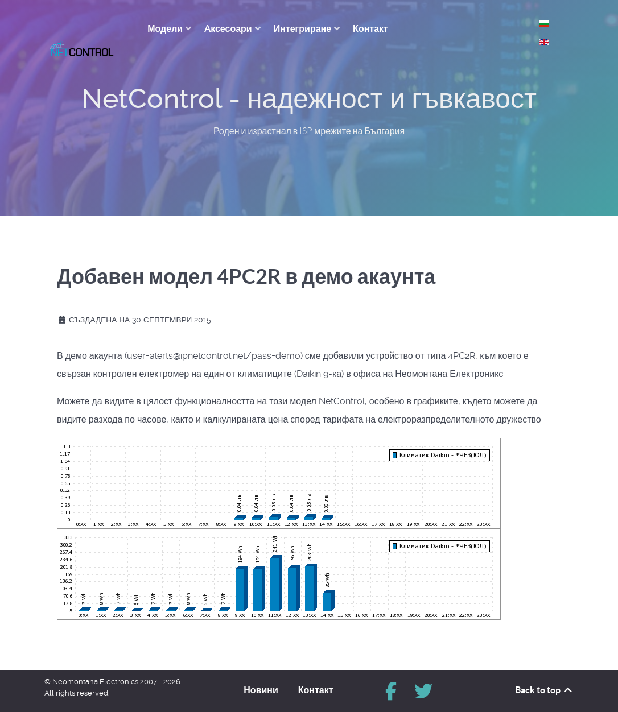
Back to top (544, 683)
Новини (261, 683)
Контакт (315, 683)
